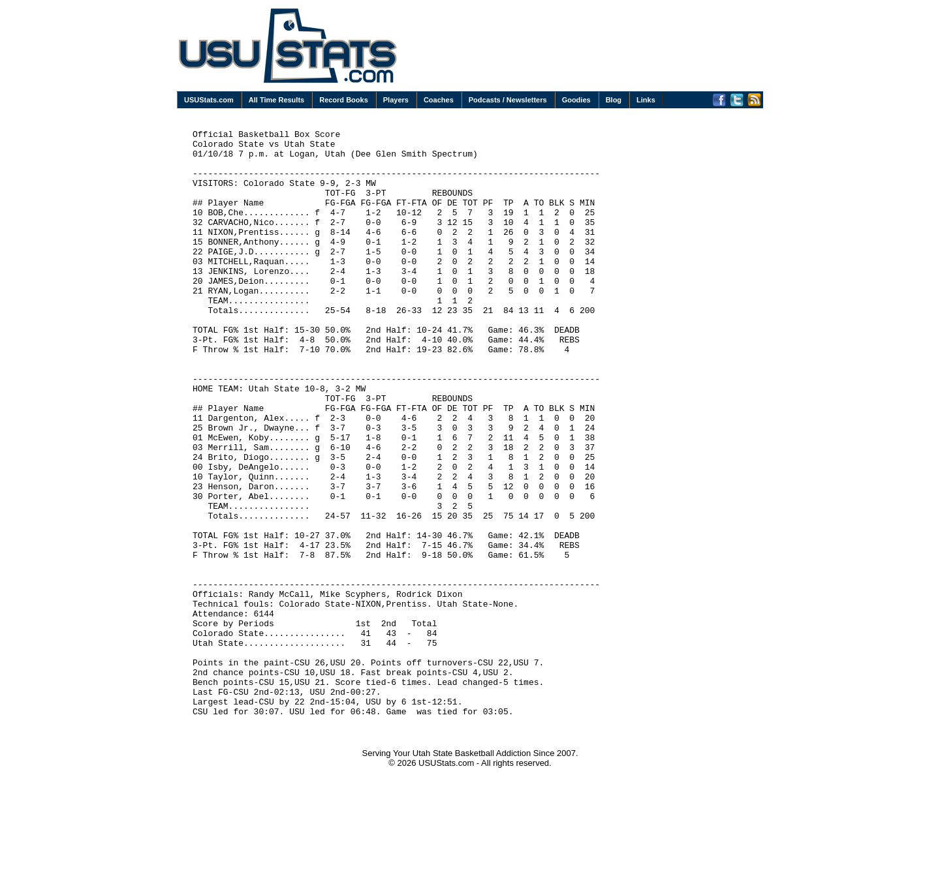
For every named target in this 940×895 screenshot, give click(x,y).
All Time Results (276, 100)
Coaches (439, 100)
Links (645, 100)
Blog (613, 100)
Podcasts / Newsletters (508, 100)
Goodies (576, 100)
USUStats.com (209, 100)
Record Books (343, 100)
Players (396, 100)
